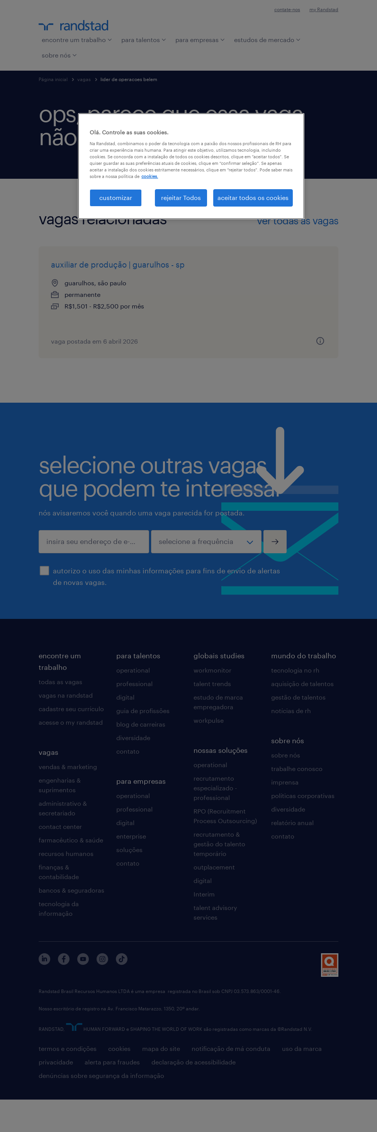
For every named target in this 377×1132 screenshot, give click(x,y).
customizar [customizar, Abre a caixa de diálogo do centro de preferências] (115, 197)
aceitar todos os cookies (253, 197)
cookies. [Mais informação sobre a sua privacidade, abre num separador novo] (149, 176)
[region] (191, 166)
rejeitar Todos (181, 197)
